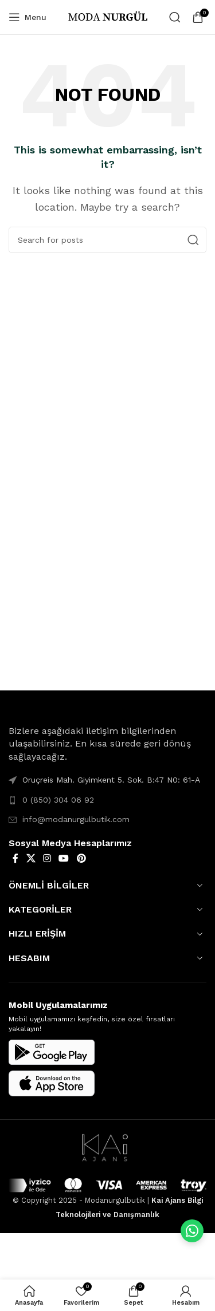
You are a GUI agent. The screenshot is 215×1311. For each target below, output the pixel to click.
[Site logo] (108, 16)
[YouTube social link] (64, 858)
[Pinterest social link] (81, 858)
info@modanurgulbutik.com (76, 819)
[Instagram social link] (46, 858)
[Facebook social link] (15, 858)
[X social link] (30, 858)
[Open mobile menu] (27, 17)
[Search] (174, 17)
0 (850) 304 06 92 (58, 799)
